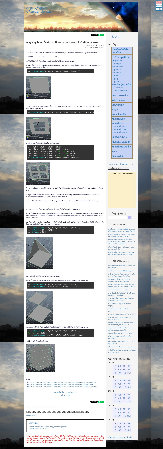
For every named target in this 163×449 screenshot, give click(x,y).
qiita (114, 151)
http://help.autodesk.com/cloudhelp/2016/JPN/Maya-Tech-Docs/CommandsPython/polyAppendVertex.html (62, 387)
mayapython (63, 427)
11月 (124, 373)
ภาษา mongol (119, 100)
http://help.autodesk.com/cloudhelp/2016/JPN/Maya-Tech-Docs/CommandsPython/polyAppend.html (60, 384)
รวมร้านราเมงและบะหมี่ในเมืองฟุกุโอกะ (121, 271)
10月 (119, 373)
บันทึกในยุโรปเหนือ (121, 142)
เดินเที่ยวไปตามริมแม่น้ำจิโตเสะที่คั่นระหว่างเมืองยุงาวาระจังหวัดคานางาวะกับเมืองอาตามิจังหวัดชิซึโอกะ (121, 242)
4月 (129, 366)
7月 (124, 369)
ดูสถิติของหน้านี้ (31, 415)
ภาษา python (122, 57)
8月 (129, 369)
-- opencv (116, 75)
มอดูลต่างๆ (117, 60)
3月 (124, 366)
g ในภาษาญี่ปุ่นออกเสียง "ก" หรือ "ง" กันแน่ (122, 314)
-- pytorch (116, 81)
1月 (115, 366)
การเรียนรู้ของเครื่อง (121, 85)
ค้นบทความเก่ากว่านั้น (120, 437)
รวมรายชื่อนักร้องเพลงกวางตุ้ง (118, 290)
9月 (115, 373)
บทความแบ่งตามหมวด (120, 164)
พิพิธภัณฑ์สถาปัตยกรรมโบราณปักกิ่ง (120, 333)
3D (41, 429)
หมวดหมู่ (33, 423)
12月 (129, 387)
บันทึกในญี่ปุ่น (118, 119)
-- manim (116, 72)
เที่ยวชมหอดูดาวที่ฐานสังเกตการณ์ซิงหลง (121, 347)
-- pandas (116, 69)
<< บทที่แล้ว (59, 392)
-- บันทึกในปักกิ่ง (119, 126)
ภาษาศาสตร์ (118, 105)
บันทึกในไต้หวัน (119, 137)
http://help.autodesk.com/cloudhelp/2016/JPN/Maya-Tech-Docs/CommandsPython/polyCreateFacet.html (62, 382)
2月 (119, 366)
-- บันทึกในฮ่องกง (120, 129)
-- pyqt (115, 78)
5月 (115, 369)
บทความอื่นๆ (118, 156)
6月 (119, 369)
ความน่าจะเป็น (119, 114)
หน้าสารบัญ (65, 395)
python (54, 427)
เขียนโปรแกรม (45, 427)
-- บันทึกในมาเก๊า (120, 132)
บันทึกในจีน (117, 123)
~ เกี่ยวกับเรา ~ (116, 37)
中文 (159, 9)
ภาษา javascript (120, 95)
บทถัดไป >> (72, 392)
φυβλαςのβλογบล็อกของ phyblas (38, 9)
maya (46, 429)
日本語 (159, 5)
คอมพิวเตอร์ (34, 427)
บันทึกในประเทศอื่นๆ (121, 147)
